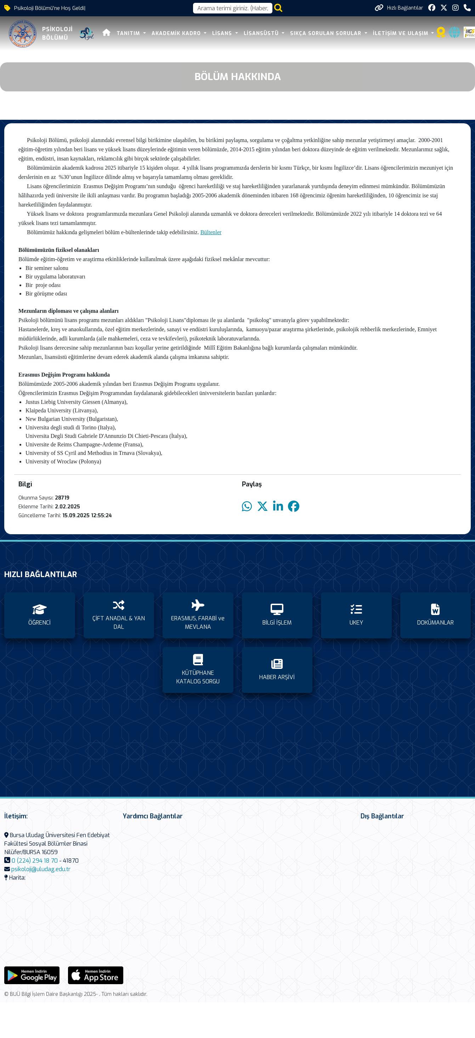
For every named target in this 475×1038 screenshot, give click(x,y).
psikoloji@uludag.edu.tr (40, 869)
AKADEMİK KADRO (177, 33)
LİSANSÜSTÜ (262, 33)
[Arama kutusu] (232, 8)
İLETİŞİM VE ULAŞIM (401, 33)
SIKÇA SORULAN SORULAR (326, 33)
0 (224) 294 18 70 (35, 860)
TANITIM (129, 33)
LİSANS (223, 33)
